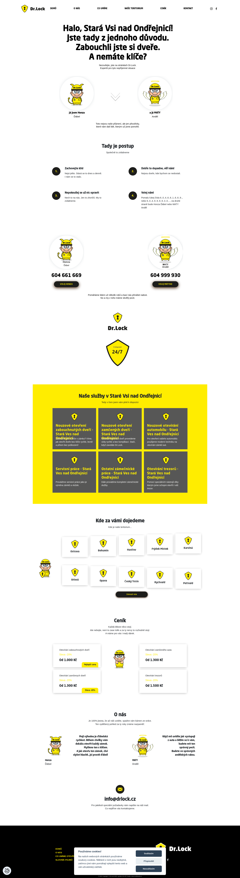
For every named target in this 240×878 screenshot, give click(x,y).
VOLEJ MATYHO (174, 284)
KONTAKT (188, 8)
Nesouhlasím (149, 869)
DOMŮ (53, 8)
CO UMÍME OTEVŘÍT (65, 856)
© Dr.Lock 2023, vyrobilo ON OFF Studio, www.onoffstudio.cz (125, 876)
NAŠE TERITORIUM (134, 8)
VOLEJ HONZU (57, 284)
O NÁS (77, 8)
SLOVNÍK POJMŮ (64, 860)
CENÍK (163, 8)
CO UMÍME (102, 8)
